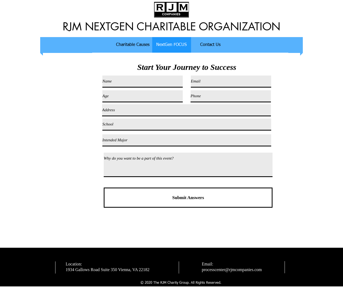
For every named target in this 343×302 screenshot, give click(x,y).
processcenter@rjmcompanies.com (232, 269)
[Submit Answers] (188, 198)
